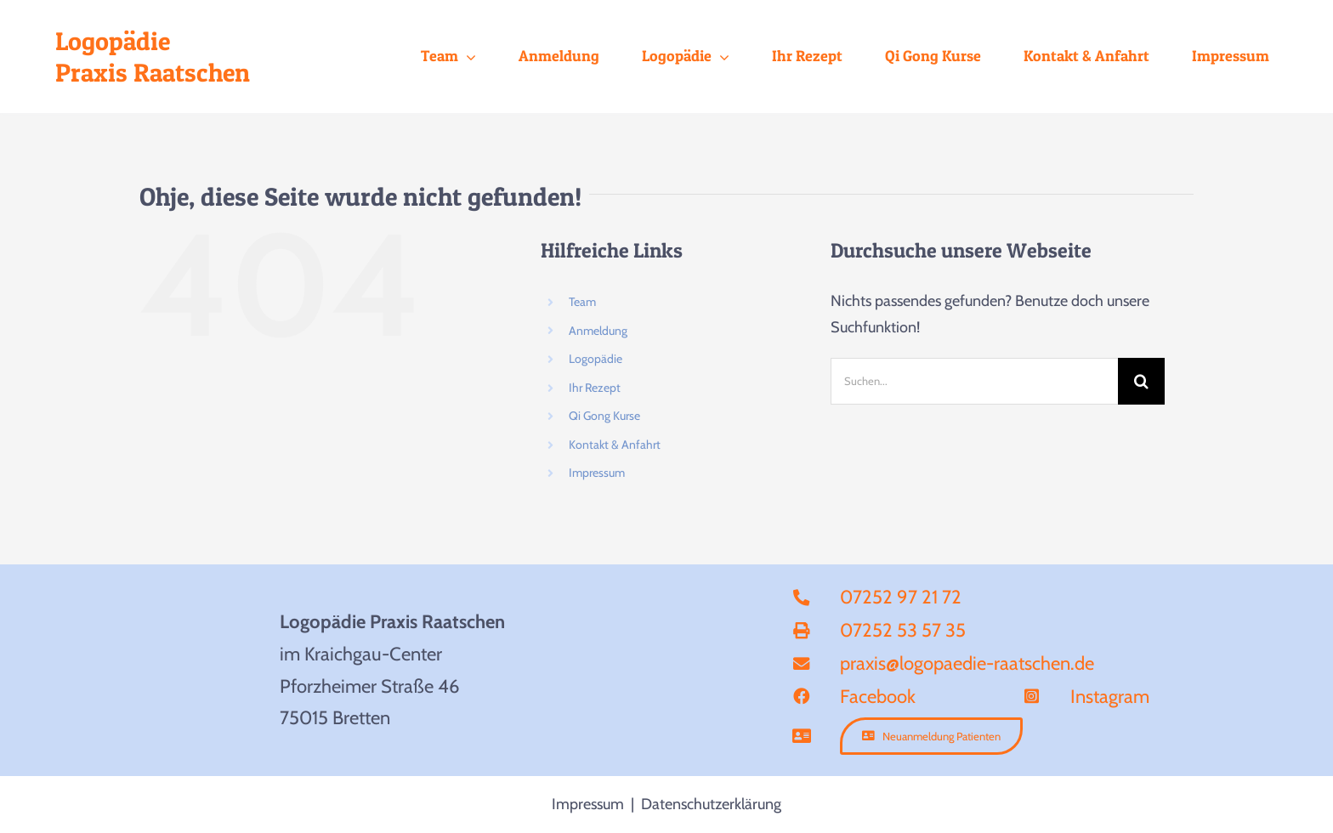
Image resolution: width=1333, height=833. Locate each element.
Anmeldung (598, 330)
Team (582, 301)
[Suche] (1141, 381)
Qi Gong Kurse (604, 415)
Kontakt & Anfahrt (615, 444)
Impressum (597, 472)
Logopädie (595, 358)
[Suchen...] (974, 381)
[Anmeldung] (931, 736)
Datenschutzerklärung (711, 804)
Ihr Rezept (595, 387)
